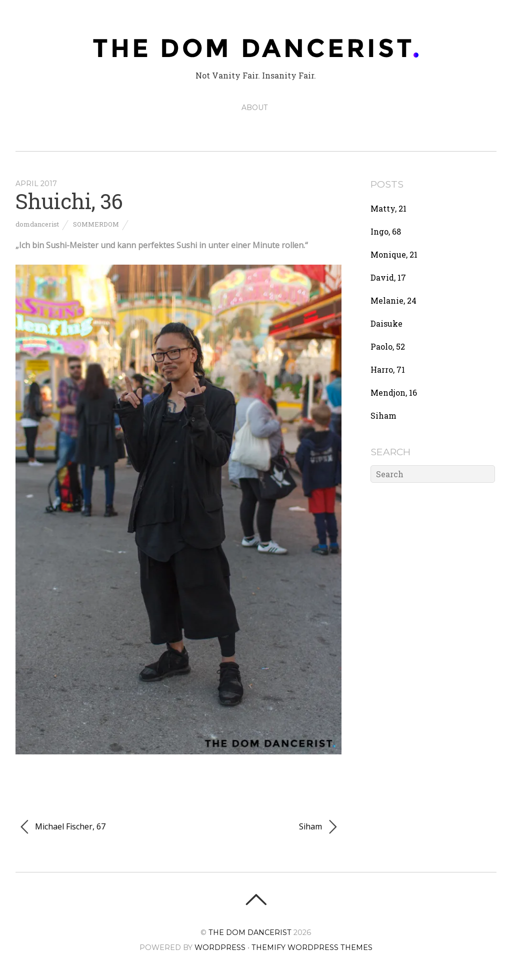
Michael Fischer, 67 (63, 827)
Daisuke (386, 323)
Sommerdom (96, 224)
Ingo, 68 (385, 231)
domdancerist (37, 224)
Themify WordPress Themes (312, 947)
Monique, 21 (394, 254)
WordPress (220, 947)
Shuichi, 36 (69, 201)
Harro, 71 (387, 369)
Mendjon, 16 (393, 392)
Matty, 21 (388, 208)
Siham (317, 827)
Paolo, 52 (387, 346)
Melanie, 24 (393, 300)
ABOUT (255, 107)
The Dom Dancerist (250, 932)
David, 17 (388, 277)
